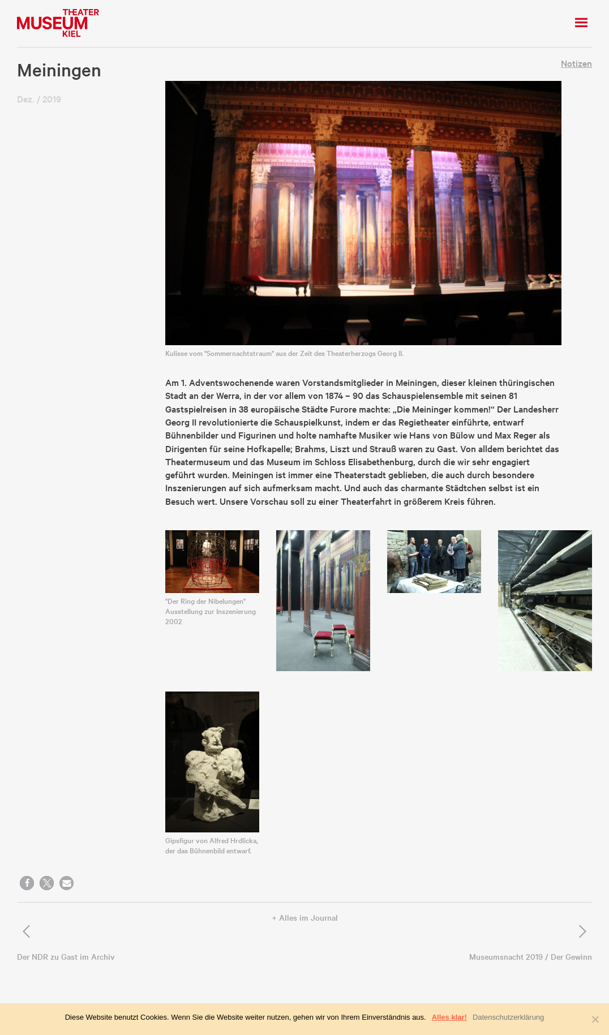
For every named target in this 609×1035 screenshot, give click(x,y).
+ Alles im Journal (305, 917)
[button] (27, 883)
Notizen (576, 63)
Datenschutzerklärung (508, 1017)
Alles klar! (449, 1017)
